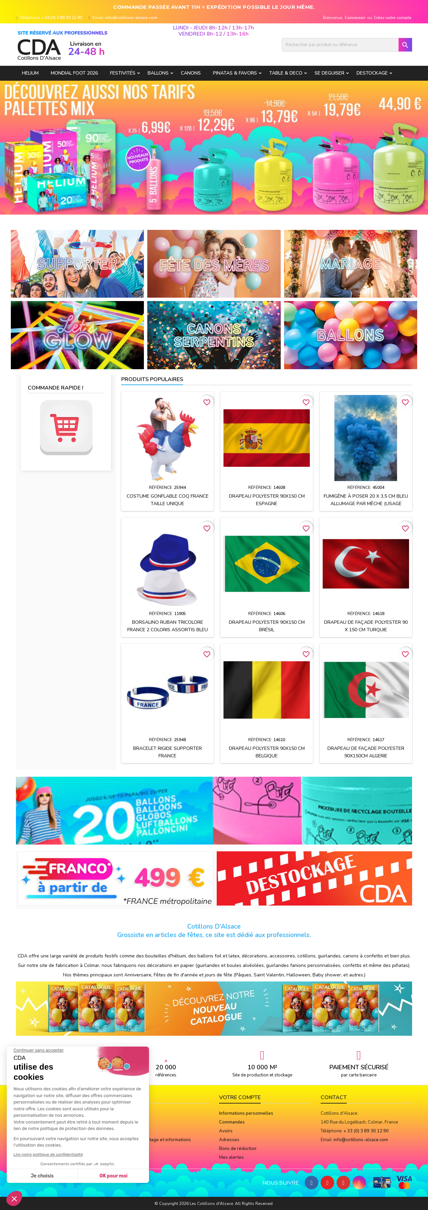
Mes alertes (231, 1157)
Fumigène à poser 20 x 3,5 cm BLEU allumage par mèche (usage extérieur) (366, 503)
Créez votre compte (392, 17)
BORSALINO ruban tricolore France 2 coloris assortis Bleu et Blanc (167, 629)
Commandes (232, 1122)
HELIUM (30, 73)
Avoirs (226, 1131)
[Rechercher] (347, 45)
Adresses (229, 1140)
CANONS (191, 73)
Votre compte (240, 1097)
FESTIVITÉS (122, 73)
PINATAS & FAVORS (235, 73)
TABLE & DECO (285, 73)
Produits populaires (152, 379)
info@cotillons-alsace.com (131, 17)
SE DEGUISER (329, 73)
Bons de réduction (237, 1149)
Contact (334, 1097)
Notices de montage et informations (154, 1140)
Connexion (355, 17)
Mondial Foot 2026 (74, 73)
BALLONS (158, 73)
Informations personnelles (246, 1113)
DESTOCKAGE (372, 73)
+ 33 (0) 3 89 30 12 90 (61, 17)
